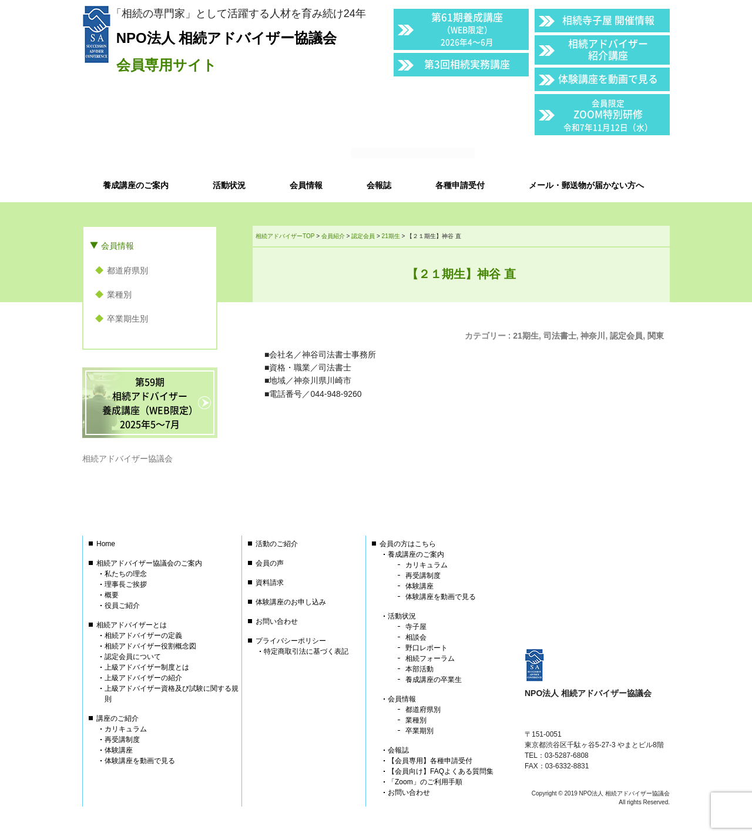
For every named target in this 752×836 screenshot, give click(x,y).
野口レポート (426, 648)
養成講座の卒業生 (433, 680)
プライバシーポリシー (291, 641)
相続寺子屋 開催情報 (608, 19)
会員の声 (270, 563)
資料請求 (270, 582)
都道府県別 (127, 270)
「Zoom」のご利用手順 (425, 782)
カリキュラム (126, 729)
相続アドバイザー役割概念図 (150, 646)
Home (105, 544)
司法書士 (559, 335)
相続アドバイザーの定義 (143, 635)
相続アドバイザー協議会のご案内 (149, 563)
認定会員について (133, 657)
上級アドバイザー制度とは (147, 667)
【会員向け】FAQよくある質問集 (441, 771)
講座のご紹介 (117, 718)
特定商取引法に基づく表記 (306, 651)
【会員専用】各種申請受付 (430, 761)
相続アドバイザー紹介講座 (608, 49)
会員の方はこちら (408, 544)
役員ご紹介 (122, 605)
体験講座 (119, 750)
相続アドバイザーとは (131, 625)
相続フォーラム (430, 658)
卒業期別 (419, 731)
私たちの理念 (126, 574)
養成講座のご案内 (416, 554)
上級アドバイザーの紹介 (143, 678)
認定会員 (626, 335)
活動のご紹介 (277, 544)
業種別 (119, 294)
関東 (655, 335)
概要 (112, 595)
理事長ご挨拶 (126, 584)
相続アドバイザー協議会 (127, 458)
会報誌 (398, 750)
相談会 (416, 637)
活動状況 (402, 616)
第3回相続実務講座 (467, 63)
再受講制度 (122, 739)
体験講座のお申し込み (291, 602)
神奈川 (592, 335)
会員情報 (117, 245)
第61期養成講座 (467, 28)
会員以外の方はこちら (589, 153)
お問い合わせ (277, 621)
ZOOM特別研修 (608, 115)
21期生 (526, 335)
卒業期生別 (127, 318)
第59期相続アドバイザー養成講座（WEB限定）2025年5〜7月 (150, 402)
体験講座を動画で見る (608, 78)
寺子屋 (416, 627)
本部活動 (419, 669)
